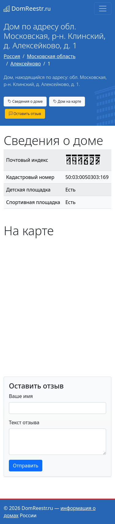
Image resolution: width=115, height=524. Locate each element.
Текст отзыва (24, 422)
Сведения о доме (25, 101)
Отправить (25, 465)
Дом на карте (67, 101)
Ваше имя (21, 396)
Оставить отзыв (25, 113)
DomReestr (27, 8)
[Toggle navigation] (102, 8)
